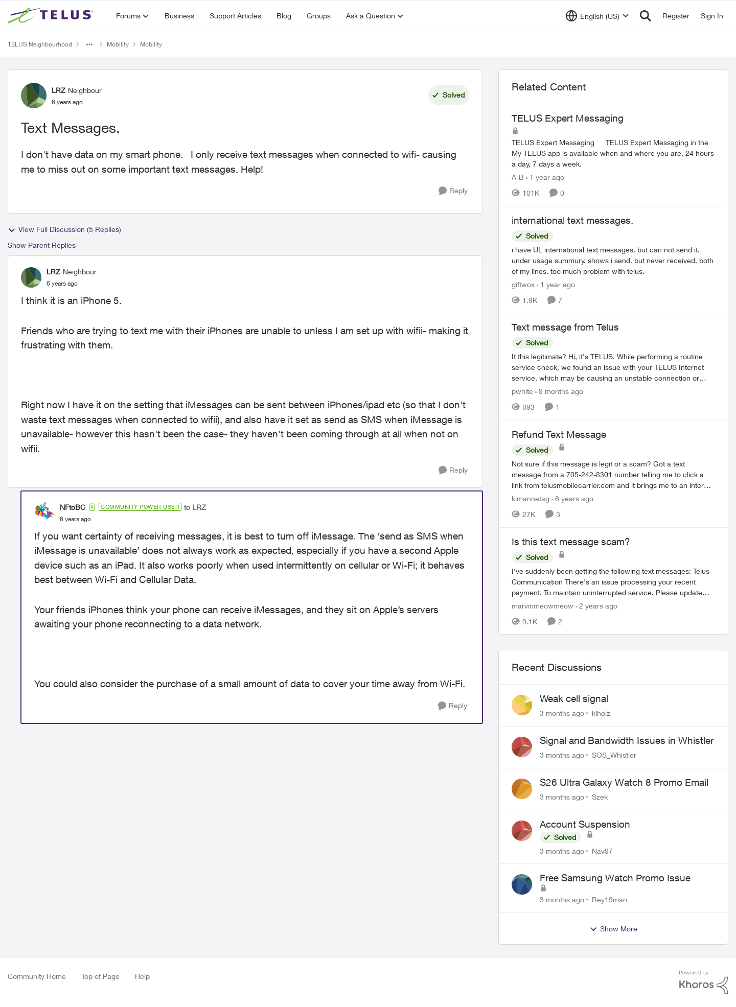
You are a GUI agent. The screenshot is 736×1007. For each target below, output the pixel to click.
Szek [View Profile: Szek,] (600, 796)
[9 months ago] (559, 391)
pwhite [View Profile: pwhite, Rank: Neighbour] (522, 391)
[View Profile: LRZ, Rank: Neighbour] (34, 95)
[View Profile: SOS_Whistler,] (522, 747)
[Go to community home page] (52, 16)
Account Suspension (585, 824)
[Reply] (453, 191)
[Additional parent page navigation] (89, 44)
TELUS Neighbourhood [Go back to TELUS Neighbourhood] (40, 44)
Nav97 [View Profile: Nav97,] (602, 850)
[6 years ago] (572, 498)
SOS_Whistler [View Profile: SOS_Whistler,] (614, 755)
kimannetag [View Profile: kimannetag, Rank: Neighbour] (530, 498)
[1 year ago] (545, 177)
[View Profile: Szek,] (522, 789)
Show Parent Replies (42, 245)
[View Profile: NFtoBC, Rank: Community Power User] (44, 512)
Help (142, 976)
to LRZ (195, 507)
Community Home (37, 976)
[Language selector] (597, 16)
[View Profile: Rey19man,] (522, 884)
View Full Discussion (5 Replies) (64, 229)
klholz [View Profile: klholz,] (601, 713)
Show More (613, 928)
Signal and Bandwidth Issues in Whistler (627, 740)
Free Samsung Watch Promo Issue (615, 877)
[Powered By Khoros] (703, 982)
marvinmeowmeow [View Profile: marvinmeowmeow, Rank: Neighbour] (542, 605)
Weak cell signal (574, 698)
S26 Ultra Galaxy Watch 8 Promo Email (624, 782)
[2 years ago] (596, 605)
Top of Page (100, 976)
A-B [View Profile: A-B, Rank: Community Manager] (518, 177)
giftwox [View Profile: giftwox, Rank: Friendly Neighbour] (523, 283)
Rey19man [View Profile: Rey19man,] (609, 899)
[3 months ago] (562, 713)
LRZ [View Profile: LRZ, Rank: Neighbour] (58, 90)
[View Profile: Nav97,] (522, 831)
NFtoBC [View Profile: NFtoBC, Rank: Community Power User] (72, 507)
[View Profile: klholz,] (522, 705)
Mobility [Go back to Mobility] (118, 44)
